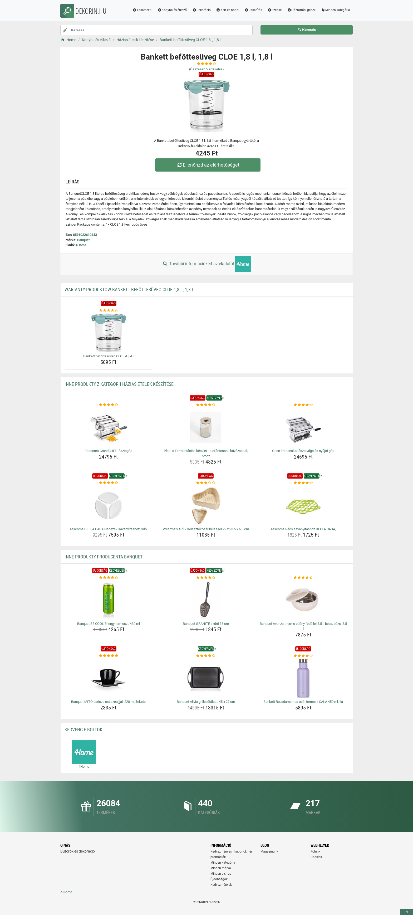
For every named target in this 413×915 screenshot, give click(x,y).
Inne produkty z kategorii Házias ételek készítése (119, 384)
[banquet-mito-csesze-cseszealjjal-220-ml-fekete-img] (109, 678)
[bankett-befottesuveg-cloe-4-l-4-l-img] (109, 332)
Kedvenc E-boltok (83, 729)
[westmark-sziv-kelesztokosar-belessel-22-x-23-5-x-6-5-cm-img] (206, 505)
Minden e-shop (220, 873)
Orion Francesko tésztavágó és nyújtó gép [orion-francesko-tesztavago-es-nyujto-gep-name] (303, 451)
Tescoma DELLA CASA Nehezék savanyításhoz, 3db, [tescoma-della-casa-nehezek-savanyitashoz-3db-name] (109, 529)
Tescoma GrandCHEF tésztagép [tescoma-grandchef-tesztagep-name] (108, 451)
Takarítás (253, 10)
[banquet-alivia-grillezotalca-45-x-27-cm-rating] (206, 656)
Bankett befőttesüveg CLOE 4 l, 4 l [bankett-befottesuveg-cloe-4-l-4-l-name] (108, 356)
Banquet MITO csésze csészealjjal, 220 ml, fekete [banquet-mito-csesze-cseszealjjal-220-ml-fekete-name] (108, 702)
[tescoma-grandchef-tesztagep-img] (109, 427)
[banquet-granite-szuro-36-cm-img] (206, 600)
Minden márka (220, 868)
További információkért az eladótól (206, 264)
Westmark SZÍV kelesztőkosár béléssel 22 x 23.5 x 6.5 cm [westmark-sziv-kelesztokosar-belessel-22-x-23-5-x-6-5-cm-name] (206, 529)
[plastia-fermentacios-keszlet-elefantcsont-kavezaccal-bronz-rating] (206, 405)
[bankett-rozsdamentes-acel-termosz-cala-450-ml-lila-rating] (303, 656)
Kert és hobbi (227, 10)
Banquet (83, 240)
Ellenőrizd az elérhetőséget (207, 164)
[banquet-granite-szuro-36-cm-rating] (206, 577)
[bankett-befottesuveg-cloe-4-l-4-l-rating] (109, 310)
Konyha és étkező (172, 10)
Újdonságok (219, 879)
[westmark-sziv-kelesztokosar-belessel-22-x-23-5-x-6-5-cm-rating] (206, 483)
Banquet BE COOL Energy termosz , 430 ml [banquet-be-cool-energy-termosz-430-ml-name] (108, 624)
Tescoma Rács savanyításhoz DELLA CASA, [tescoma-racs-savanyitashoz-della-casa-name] (303, 529)
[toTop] (406, 912)
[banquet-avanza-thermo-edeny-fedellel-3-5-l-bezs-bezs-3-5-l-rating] (303, 577)
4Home (81, 245)
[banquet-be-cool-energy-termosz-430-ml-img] (109, 600)
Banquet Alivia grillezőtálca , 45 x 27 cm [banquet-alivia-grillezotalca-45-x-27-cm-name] (206, 702)
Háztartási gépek (301, 10)
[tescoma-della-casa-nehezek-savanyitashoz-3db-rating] (109, 483)
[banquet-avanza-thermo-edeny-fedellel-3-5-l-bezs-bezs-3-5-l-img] (303, 600)
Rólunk (315, 851)
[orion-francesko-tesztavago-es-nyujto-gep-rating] (303, 405)
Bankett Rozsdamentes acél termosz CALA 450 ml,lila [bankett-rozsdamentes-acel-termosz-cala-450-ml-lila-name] (303, 702)
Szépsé (274, 10)
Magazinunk (269, 851)
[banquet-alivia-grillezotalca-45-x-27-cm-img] (206, 678)
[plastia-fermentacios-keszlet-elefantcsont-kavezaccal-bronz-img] (206, 427)
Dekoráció (201, 10)
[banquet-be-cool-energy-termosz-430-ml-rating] (109, 577)
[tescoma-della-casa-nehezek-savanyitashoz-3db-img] (109, 505)
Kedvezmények (221, 885)
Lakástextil (142, 10)
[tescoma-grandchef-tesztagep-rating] (109, 405)
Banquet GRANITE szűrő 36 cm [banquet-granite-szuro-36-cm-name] (206, 624)
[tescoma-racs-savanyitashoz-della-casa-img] (303, 505)
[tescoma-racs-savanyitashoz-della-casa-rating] (303, 483)
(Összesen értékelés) (206, 69)
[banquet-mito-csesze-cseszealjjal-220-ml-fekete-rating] (109, 656)
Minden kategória (335, 10)
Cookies (316, 857)
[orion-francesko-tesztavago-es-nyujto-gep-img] (303, 427)
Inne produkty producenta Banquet (103, 556)
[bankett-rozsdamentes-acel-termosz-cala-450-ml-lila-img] (303, 678)
